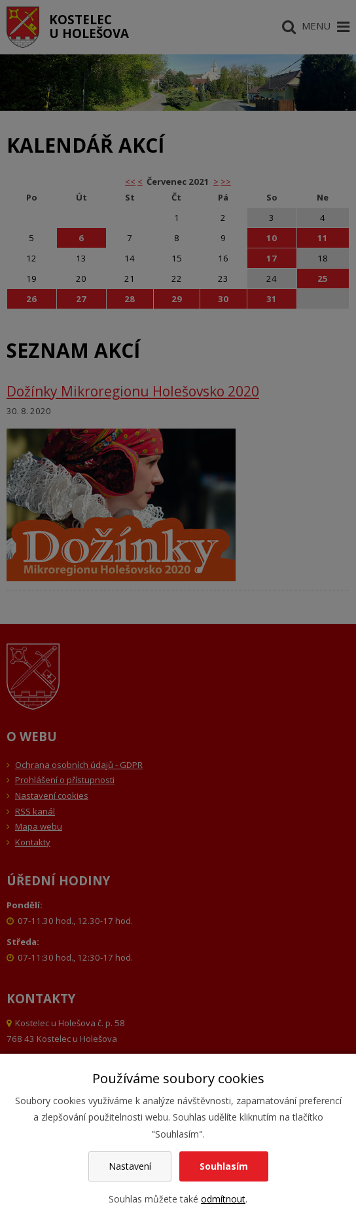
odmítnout (223, 1199)
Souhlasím (224, 1166)
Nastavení (130, 1166)
